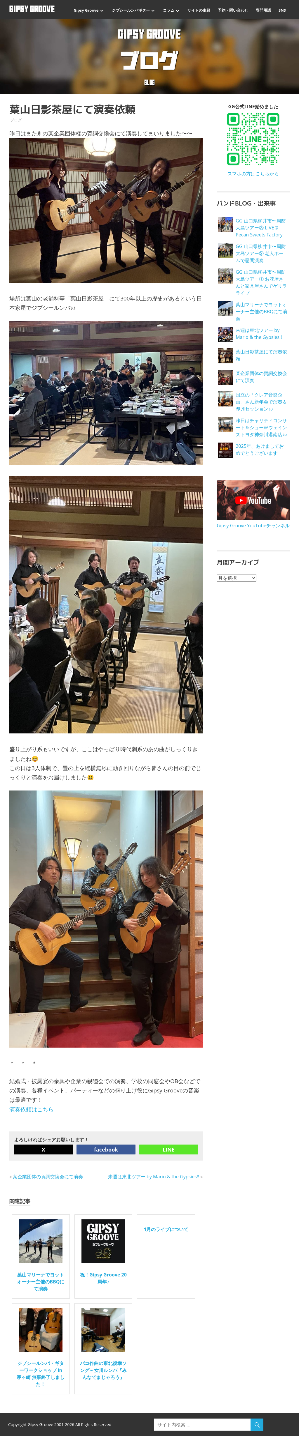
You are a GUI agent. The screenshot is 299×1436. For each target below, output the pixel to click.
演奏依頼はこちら (31, 1109)
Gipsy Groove (86, 10)
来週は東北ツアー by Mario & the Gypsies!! (153, 1176)
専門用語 (263, 10)
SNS (282, 10)
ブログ (16, 120)
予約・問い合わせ (233, 10)
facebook (106, 1149)
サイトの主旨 (198, 10)
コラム (168, 10)
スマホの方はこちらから (253, 173)
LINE (169, 1149)
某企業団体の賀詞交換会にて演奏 (48, 1176)
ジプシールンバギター (131, 10)
